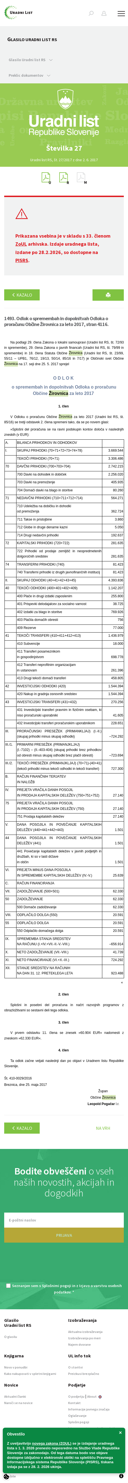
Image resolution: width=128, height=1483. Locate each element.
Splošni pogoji (78, 1422)
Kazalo (22, 295)
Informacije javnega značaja (89, 1409)
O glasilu (10, 1337)
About (94, 1396)
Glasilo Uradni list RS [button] (31, 59)
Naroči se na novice (18, 1403)
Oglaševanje (77, 1416)
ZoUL (21, 244)
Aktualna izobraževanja (85, 1332)
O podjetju (76, 1396)
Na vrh (103, 1128)
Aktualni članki (15, 1396)
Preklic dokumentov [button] (29, 75)
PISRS (21, 260)
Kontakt (74, 1403)
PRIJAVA (64, 1235)
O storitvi (75, 1367)
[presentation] (64, 1266)
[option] (64, 148)
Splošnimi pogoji (56, 1285)
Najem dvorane (79, 1344)
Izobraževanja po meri (84, 1338)
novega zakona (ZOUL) (52, 1443)
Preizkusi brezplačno (83, 1374)
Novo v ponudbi (15, 1367)
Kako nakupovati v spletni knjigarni (30, 1374)
